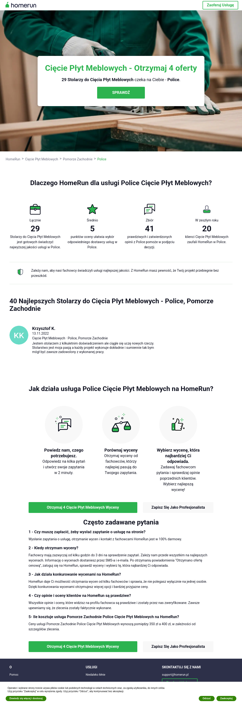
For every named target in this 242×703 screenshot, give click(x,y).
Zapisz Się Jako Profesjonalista (178, 507)
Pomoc (13, 674)
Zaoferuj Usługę (220, 5)
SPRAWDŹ (121, 92)
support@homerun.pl (175, 674)
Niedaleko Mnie (95, 674)
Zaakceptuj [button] (226, 698)
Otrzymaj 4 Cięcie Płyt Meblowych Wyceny (83, 507)
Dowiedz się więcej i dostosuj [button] (26, 698)
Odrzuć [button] (207, 698)
